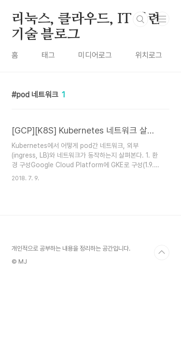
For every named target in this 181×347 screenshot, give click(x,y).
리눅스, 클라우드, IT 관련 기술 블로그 (86, 20)
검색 (140, 19)
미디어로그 (95, 55)
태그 (48, 55)
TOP (161, 252)
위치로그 (148, 55)
